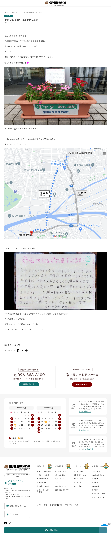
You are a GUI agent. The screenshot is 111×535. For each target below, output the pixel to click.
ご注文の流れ (60, 475)
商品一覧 (41, 466)
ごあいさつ (96, 471)
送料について (60, 482)
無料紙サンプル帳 (43, 486)
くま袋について (98, 466)
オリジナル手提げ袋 (44, 471)
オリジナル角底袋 (43, 475)
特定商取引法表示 (56, 505)
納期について (60, 479)
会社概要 (95, 479)
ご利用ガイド (60, 466)
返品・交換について (62, 490)
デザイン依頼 (78, 471)
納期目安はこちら (85, 411)
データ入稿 (77, 482)
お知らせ (95, 482)
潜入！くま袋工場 (98, 497)
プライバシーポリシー (72, 505)
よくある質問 (78, 479)
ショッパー (8, 15)
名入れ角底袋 (42, 482)
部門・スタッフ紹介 (98, 493)
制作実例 (95, 490)
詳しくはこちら (84, 430)
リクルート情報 (42, 505)
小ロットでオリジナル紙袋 (43, 491)
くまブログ (95, 486)
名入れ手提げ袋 (42, 479)
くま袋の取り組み (98, 475)
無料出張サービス (80, 475)
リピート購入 (78, 486)
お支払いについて (61, 486)
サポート (77, 466)
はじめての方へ (60, 471)
